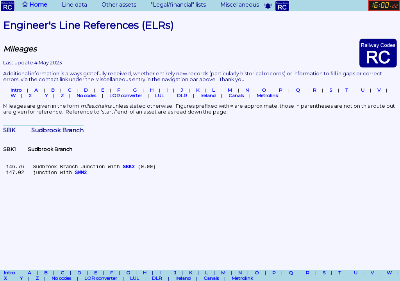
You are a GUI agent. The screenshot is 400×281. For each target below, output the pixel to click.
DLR (182, 95)
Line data (69, 4)
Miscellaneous (235, 4)
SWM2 (81, 173)
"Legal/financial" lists (173, 4)
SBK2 (129, 167)
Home (23, 5)
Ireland (208, 95)
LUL (159, 95)
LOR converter (125, 95)
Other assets (114, 4)
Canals (236, 95)
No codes (86, 95)
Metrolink (267, 95)
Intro (16, 90)
